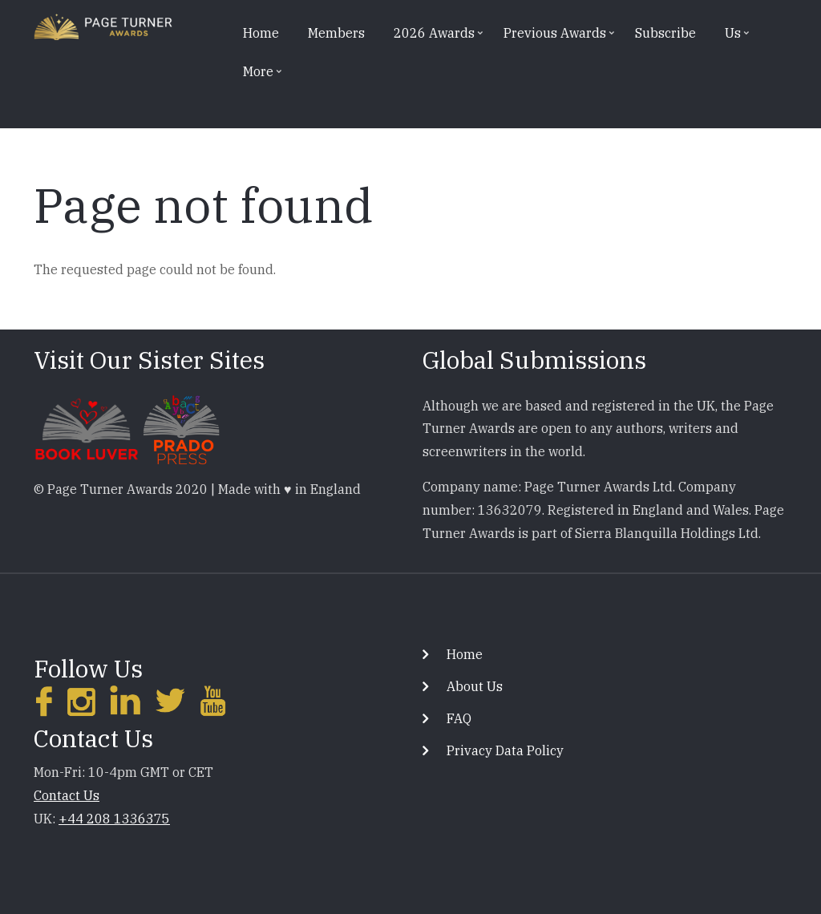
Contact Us (66, 795)
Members (336, 33)
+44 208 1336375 (114, 819)
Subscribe (665, 33)
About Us (475, 686)
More (256, 77)
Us (731, 38)
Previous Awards (553, 38)
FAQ (459, 718)
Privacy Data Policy (505, 750)
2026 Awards (432, 38)
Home (261, 33)
